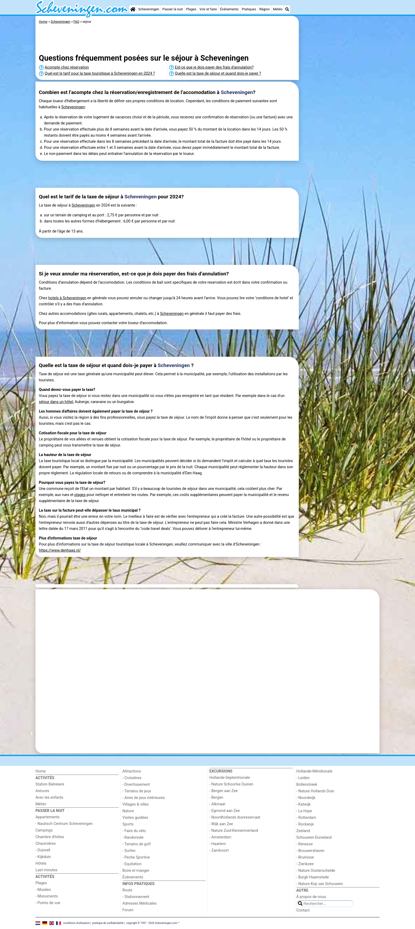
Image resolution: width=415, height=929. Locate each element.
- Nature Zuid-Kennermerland (233, 830)
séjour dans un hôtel (56, 402)
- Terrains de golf (137, 844)
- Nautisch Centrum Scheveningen (64, 823)
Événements (229, 9)
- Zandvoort (219, 850)
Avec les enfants (49, 797)
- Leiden (303, 778)
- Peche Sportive (136, 857)
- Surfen (129, 850)
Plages (191, 9)
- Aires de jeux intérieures (144, 798)
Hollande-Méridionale (314, 771)
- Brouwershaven (310, 850)
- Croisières (132, 778)
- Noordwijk (305, 798)
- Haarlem (217, 844)
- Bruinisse (305, 857)
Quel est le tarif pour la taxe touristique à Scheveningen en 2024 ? (100, 73)
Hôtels (41, 863)
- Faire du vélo (134, 831)
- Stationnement (136, 897)
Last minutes (46, 870)
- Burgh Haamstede (312, 877)
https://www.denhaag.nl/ (60, 550)
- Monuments (46, 896)
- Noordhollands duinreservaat (234, 817)
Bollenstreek (306, 784)
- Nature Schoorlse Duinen (231, 784)
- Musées (43, 889)
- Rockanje (305, 824)
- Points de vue (47, 903)
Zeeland (303, 831)
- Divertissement (136, 784)
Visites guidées (135, 817)
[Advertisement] (340, 137)
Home (40, 771)
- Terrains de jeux (137, 791)
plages (80, 495)
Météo (277, 9)
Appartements (47, 817)
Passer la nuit (173, 9)
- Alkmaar (217, 804)
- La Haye (304, 811)
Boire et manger (136, 870)
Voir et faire (208, 9)
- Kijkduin (43, 857)
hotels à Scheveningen (67, 298)
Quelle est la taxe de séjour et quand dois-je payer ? (218, 73)
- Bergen (216, 797)
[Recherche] (287, 9)
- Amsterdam (220, 837)
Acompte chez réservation (67, 67)
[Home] (133, 9)
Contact (303, 910)
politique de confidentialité (107, 922)
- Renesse (304, 844)
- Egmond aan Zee (224, 811)
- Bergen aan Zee (223, 791)
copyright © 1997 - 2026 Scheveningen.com (151, 922)
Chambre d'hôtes (49, 837)
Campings (44, 830)
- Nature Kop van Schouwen (319, 884)
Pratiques (249, 9)
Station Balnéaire (49, 784)
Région (264, 9)
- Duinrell (42, 850)
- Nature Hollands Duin (315, 791)
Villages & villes (136, 804)
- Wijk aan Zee (221, 824)
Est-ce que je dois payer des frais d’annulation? (214, 67)
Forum (128, 910)
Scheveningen (148, 9)
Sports (128, 824)
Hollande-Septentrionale (229, 777)
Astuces (42, 791)
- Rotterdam (306, 817)
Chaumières (45, 843)
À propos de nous (311, 897)
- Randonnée (133, 837)
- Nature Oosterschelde (315, 870)
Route (127, 890)
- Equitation (132, 864)
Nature (128, 811)
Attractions (132, 771)
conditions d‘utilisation (76, 922)
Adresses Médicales (140, 903)
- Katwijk (303, 804)
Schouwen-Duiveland (314, 837)
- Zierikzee (305, 864)
